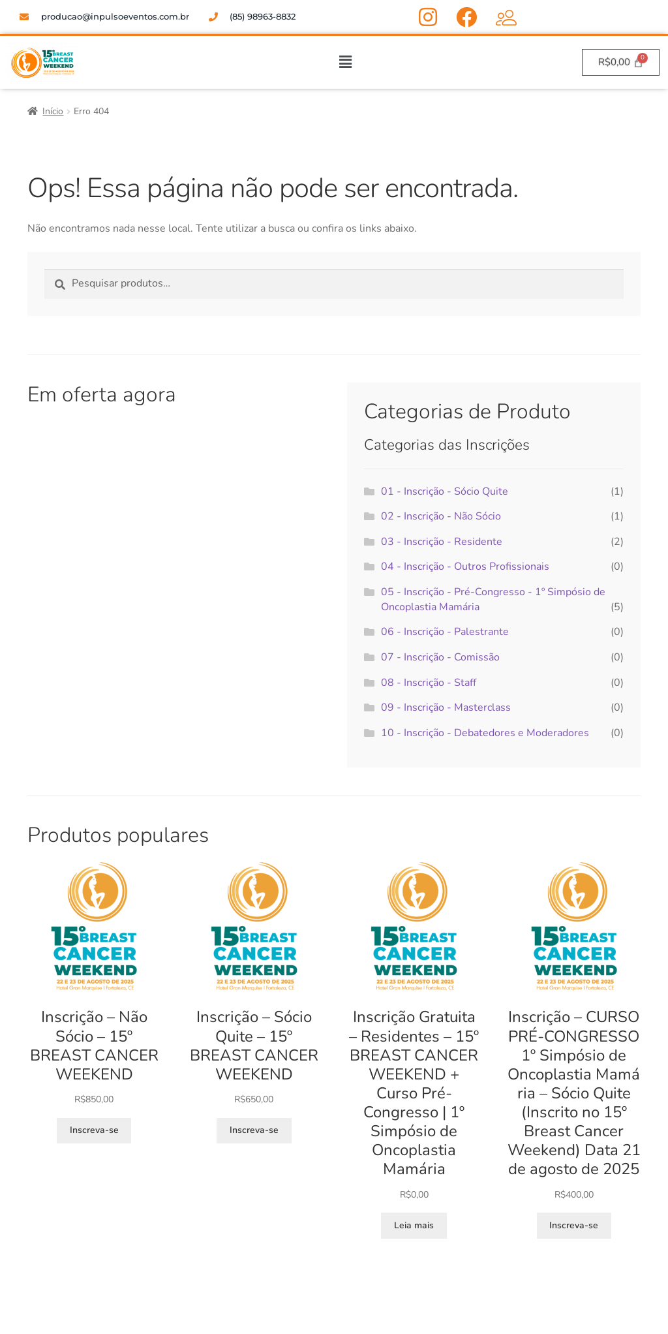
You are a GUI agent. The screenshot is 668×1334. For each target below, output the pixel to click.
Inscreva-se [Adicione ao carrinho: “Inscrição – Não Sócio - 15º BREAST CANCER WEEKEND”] (94, 1130)
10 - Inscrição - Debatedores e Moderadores (485, 733)
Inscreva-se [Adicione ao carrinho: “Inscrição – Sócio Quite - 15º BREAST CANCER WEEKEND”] (254, 1130)
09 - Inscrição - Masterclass (446, 707)
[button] (345, 62)
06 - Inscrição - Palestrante (445, 632)
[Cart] (621, 62)
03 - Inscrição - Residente (441, 542)
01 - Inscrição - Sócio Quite (444, 491)
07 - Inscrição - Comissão (440, 657)
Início (52, 111)
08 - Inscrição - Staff (428, 682)
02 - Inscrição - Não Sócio (441, 516)
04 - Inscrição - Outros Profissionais (465, 566)
